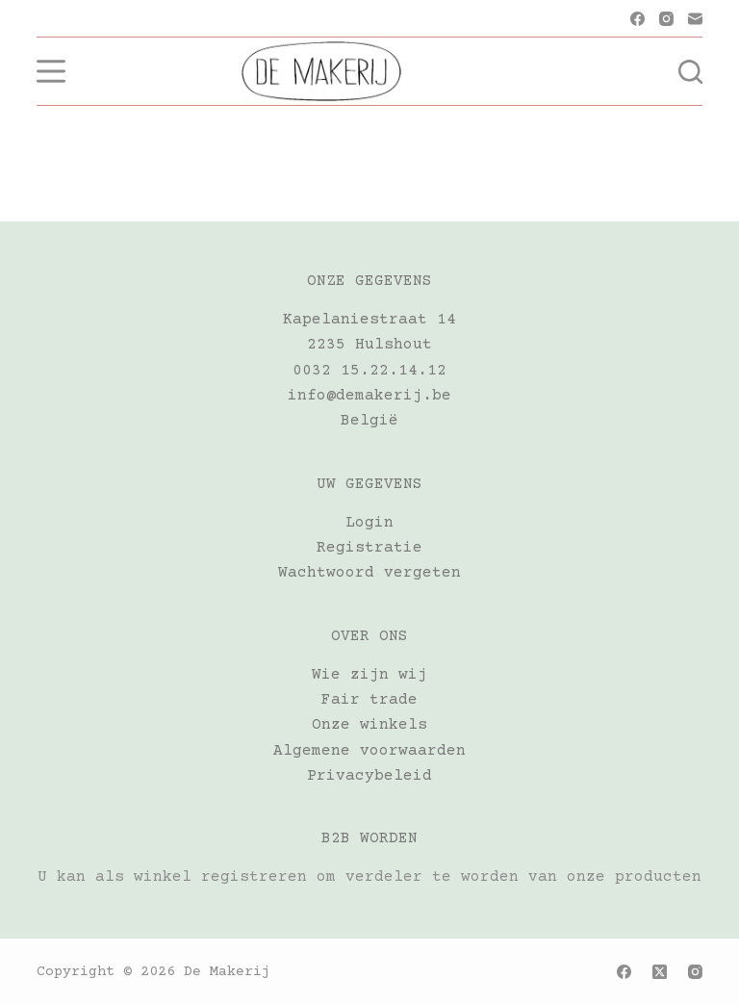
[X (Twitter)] (659, 972)
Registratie (369, 547)
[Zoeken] (690, 72)
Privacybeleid (369, 776)
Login (369, 522)
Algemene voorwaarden (369, 751)
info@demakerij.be (369, 395)
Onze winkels (369, 725)
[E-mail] (695, 19)
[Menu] (51, 71)
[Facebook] (637, 19)
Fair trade (369, 700)
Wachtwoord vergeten (369, 572)
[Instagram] (666, 19)
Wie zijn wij (369, 674)
